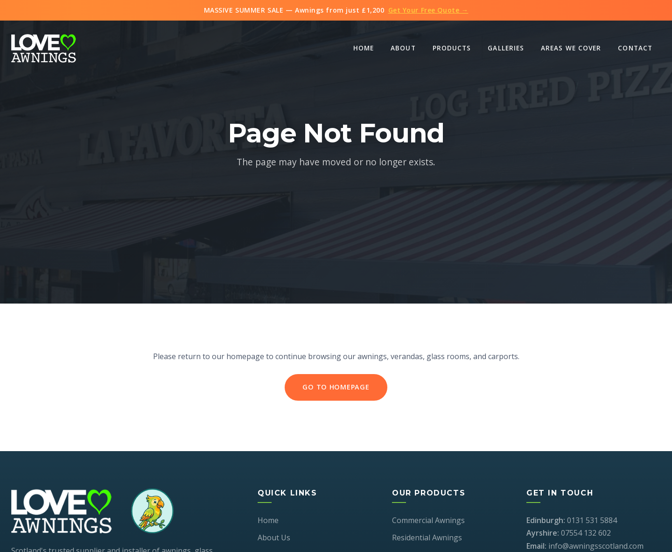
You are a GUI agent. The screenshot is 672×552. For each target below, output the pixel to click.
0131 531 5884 (592, 520)
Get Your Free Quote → (428, 10)
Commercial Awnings (428, 520)
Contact (635, 47)
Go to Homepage (335, 388)
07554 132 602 (586, 533)
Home (363, 47)
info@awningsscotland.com (596, 546)
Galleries (506, 47)
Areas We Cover (571, 47)
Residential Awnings (427, 537)
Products (452, 47)
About (403, 47)
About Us (274, 537)
